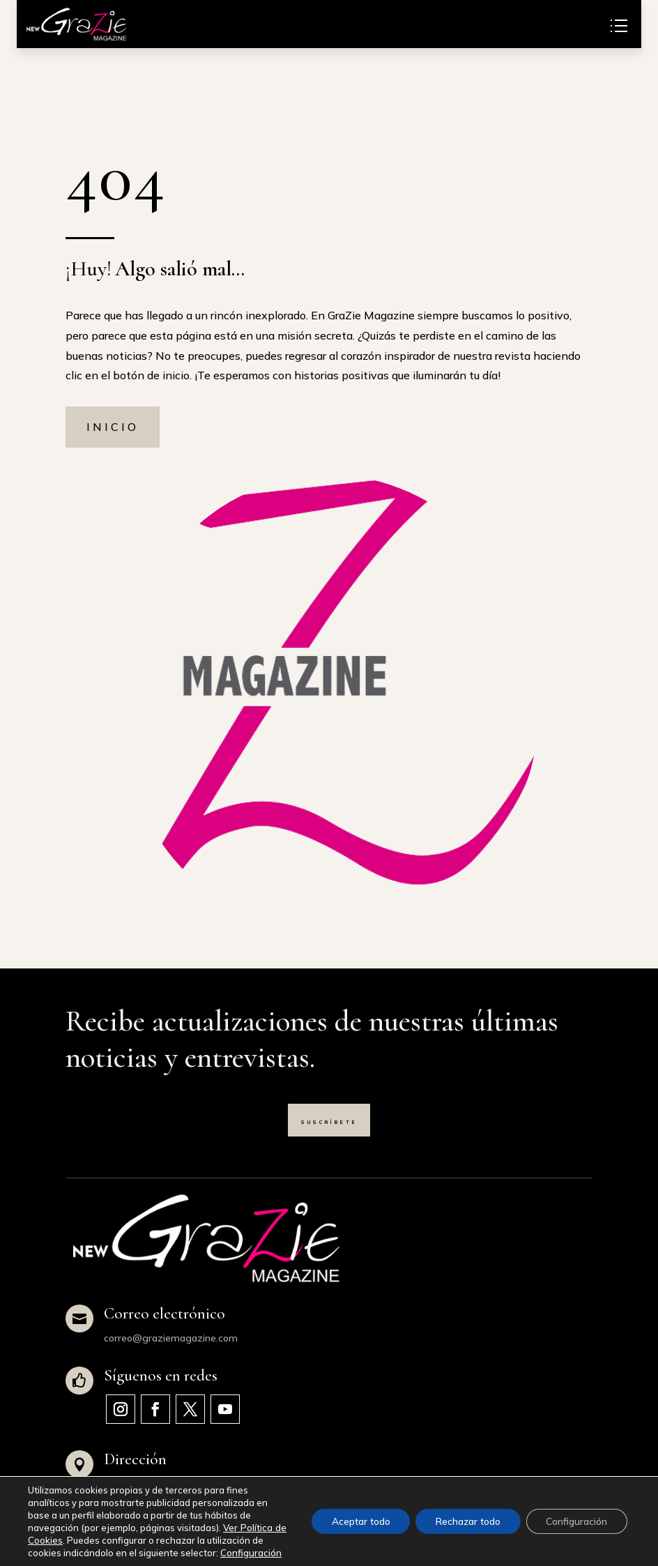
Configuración (58, 1552)
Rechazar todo (464, 1515)
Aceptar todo (353, 1515)
